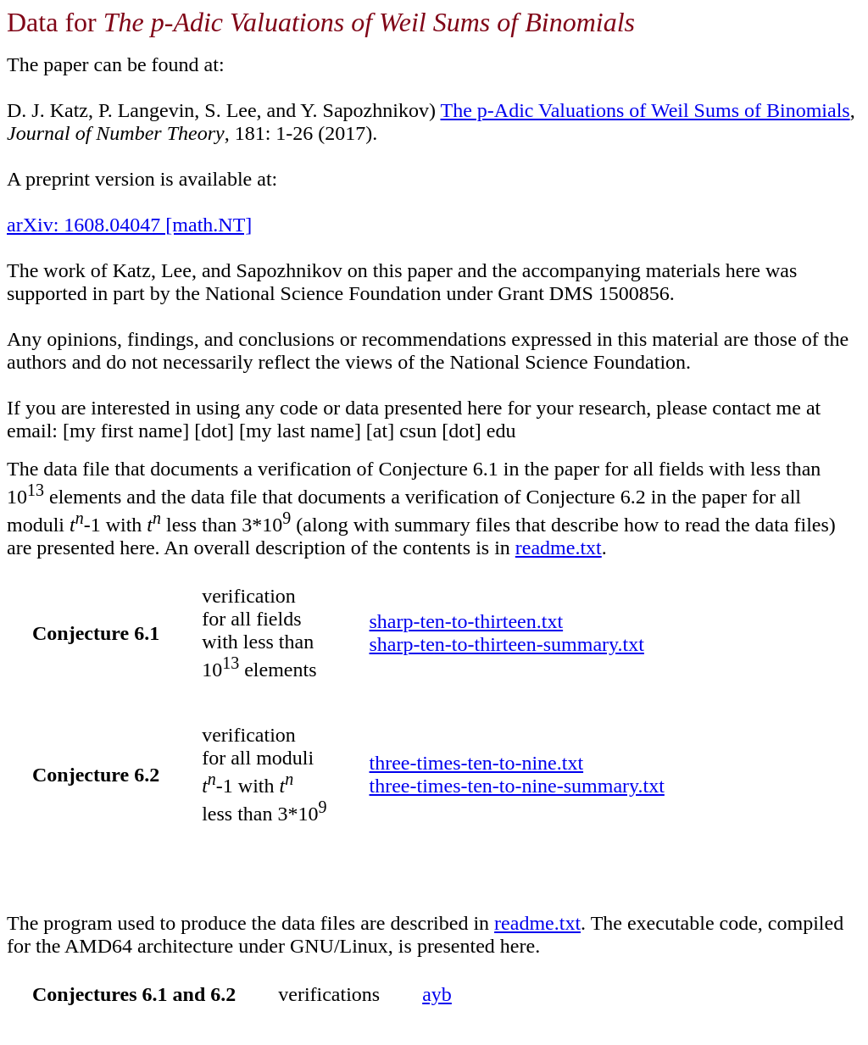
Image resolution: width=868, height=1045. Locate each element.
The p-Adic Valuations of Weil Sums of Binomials (645, 110)
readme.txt (558, 547)
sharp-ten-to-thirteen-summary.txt (507, 644)
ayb (437, 994)
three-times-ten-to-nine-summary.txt (517, 786)
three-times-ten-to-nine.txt (477, 763)
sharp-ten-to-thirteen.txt (467, 621)
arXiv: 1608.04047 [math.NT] (129, 225)
